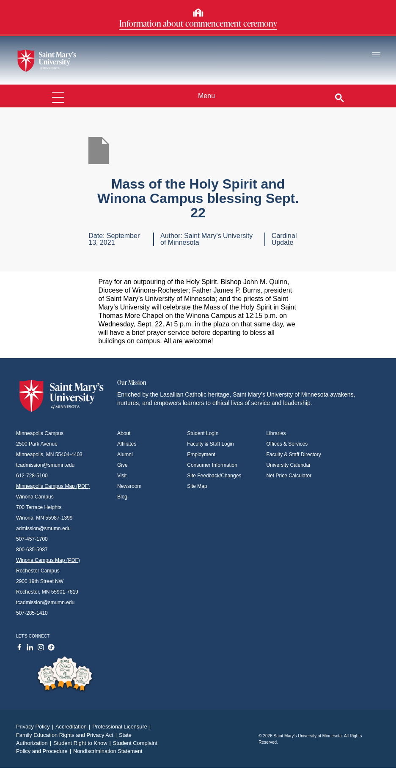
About (123, 433)
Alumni (125, 454)
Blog (122, 497)
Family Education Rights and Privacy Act (67, 735)
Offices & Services (287, 444)
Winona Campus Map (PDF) (48, 560)
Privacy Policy (35, 726)
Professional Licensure (122, 726)
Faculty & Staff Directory (294, 454)
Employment (201, 454)
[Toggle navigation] (376, 55)
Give (122, 465)
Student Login (202, 433)
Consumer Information (212, 465)
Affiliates (126, 444)
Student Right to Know (83, 743)
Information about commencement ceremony (198, 23)
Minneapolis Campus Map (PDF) (53, 486)
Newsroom (129, 486)
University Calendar (289, 465)
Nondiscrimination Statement (108, 751)
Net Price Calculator (289, 476)
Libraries (276, 433)
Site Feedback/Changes (214, 476)
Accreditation (73, 726)
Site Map (197, 486)
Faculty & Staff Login (210, 444)
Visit (121, 476)
